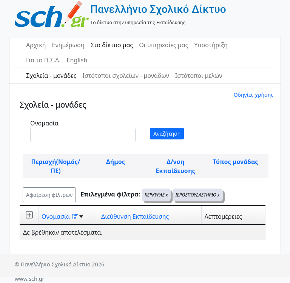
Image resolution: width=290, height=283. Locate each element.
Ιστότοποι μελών (198, 75)
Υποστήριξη (211, 45)
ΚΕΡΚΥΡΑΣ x (156, 195)
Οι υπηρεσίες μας (163, 45)
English (77, 60)
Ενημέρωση (68, 45)
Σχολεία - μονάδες (51, 75)
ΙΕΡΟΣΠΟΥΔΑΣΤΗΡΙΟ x (198, 195)
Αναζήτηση (166, 133)
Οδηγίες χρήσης (253, 94)
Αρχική (36, 45)
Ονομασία (44, 123)
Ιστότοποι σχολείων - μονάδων (125, 75)
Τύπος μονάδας (235, 162)
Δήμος (115, 162)
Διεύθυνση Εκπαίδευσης (135, 216)
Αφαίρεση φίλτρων (49, 194)
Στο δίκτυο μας (112, 45)
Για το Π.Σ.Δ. (43, 60)
